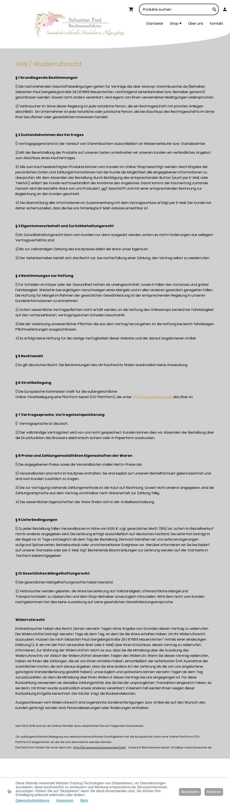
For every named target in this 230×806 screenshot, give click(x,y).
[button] (214, 9)
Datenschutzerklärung (32, 800)
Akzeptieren (190, 792)
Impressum (64, 800)
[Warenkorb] (132, 9)
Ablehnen (213, 792)
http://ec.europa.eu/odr (152, 396)
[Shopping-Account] (224, 9)
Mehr (84, 800)
